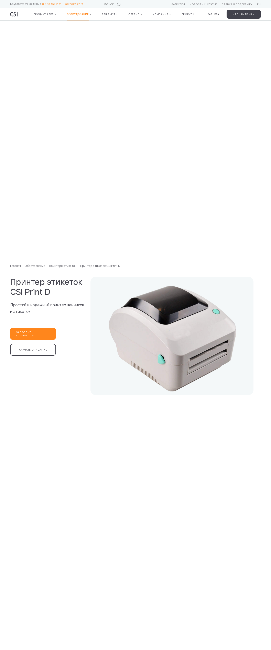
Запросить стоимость (25, 334)
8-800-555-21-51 (53, 3)
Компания (160, 14)
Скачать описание (33, 349)
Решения (108, 14)
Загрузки (178, 4)
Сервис (134, 14)
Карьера (213, 14)
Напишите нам (244, 14)
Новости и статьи (203, 4)
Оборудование (78, 14)
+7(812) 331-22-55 (73, 3)
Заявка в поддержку (237, 4)
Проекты (188, 14)
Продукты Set (43, 14)
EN (259, 4)
